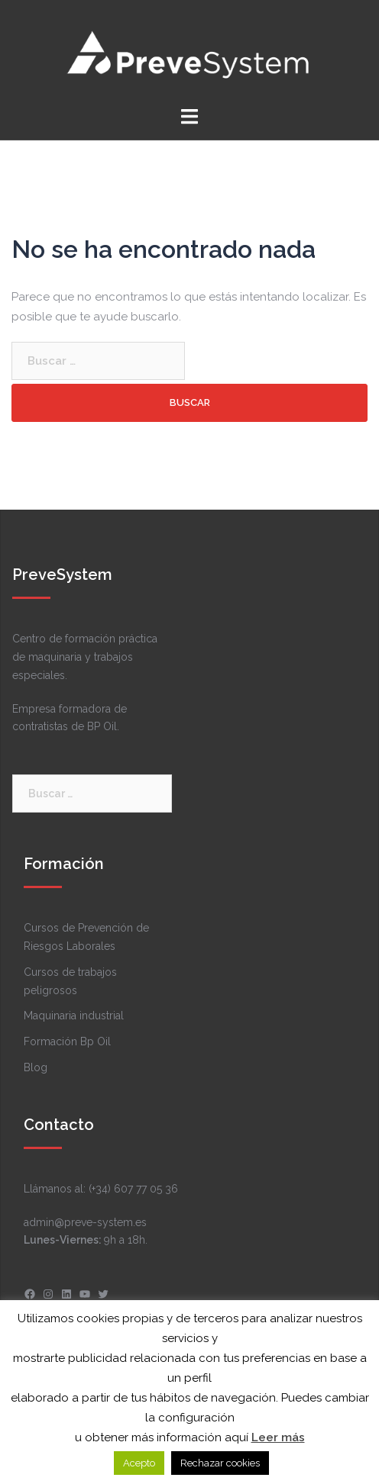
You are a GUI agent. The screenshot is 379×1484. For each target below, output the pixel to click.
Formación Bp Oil (67, 1041)
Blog (35, 1067)
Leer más (278, 1437)
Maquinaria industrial (74, 1015)
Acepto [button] (139, 1463)
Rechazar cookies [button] (220, 1463)
